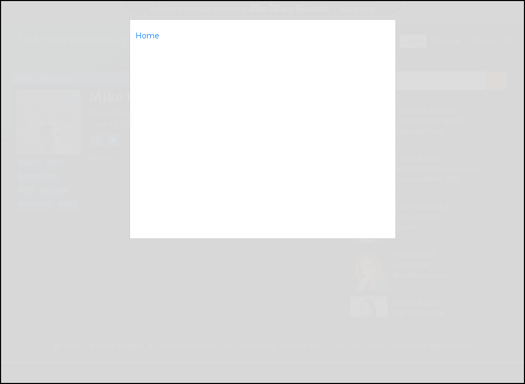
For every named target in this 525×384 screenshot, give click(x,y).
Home (147, 35)
